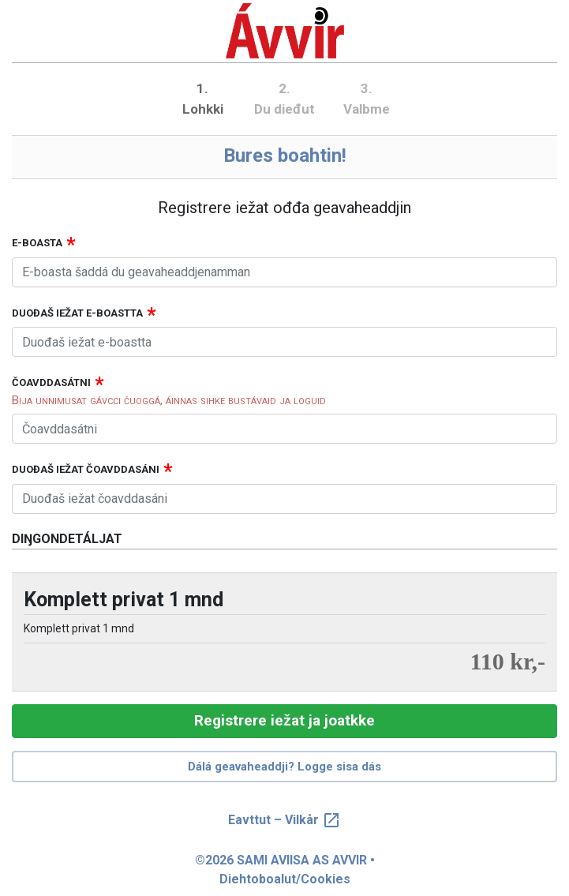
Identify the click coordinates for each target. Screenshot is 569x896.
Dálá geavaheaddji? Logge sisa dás (284, 766)
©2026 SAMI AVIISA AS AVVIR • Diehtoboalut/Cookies (285, 870)
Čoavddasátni (51, 382)
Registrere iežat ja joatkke (284, 720)
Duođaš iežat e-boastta (77, 313)
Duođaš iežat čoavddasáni (85, 469)
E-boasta (37, 243)
